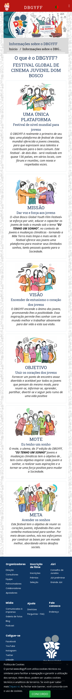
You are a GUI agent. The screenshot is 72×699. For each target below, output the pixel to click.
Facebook (11, 641)
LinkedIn (10, 659)
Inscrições (35, 573)
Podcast (10, 625)
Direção (10, 570)
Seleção (34, 582)
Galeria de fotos (14, 616)
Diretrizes (32, 609)
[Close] (67, 664)
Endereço (54, 611)
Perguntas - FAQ (35, 614)
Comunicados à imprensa (14, 610)
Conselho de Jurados (56, 572)
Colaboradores (13, 588)
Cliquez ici (14, 686)
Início (13, 49)
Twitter (9, 655)
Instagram (11, 650)
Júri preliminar (57, 577)
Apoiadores (11, 592)
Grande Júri (56, 582)
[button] (57, 7)
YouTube (10, 646)
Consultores (12, 574)
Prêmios (34, 577)
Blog (8, 621)
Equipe (9, 579)
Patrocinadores (13, 583)
